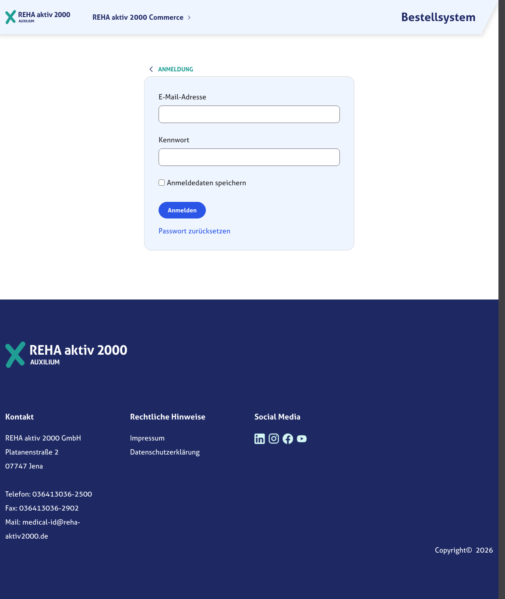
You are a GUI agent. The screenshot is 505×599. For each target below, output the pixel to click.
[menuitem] (141, 17)
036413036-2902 (49, 508)
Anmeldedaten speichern (202, 182)
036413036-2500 (62, 494)
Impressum (147, 438)
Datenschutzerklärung (165, 452)
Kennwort (174, 139)
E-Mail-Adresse (182, 97)
